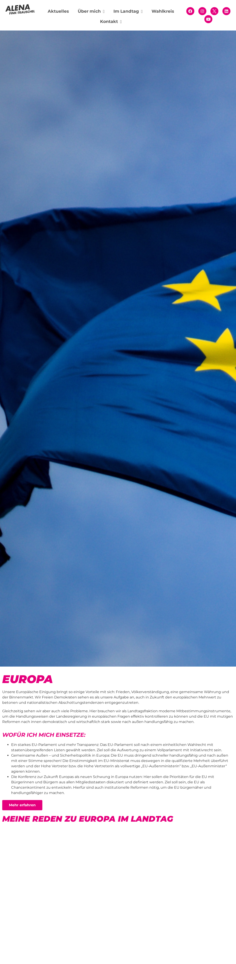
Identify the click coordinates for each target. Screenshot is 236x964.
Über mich (91, 11)
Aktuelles (58, 11)
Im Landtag (128, 11)
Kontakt (111, 21)
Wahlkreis (163, 11)
